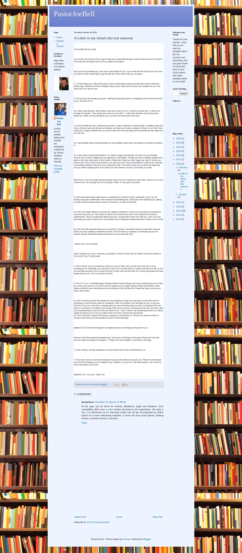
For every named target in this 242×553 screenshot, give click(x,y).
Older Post (157, 517)
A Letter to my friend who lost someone (183, 181)
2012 (179, 210)
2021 (179, 147)
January (182, 194)
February (183, 167)
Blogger (146, 539)
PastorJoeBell (74, 14)
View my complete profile (58, 169)
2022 (179, 142)
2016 (179, 164)
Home (119, 517)
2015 (179, 202)
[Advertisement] (119, 492)
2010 (179, 219)
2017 (179, 159)
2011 (179, 215)
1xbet (110, 409)
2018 (179, 155)
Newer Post (80, 517)
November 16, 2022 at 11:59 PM (110, 402)
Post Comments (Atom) (98, 522)
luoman (126, 539)
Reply (84, 422)
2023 (179, 138)
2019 (179, 151)
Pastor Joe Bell (60, 121)
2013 (179, 206)
